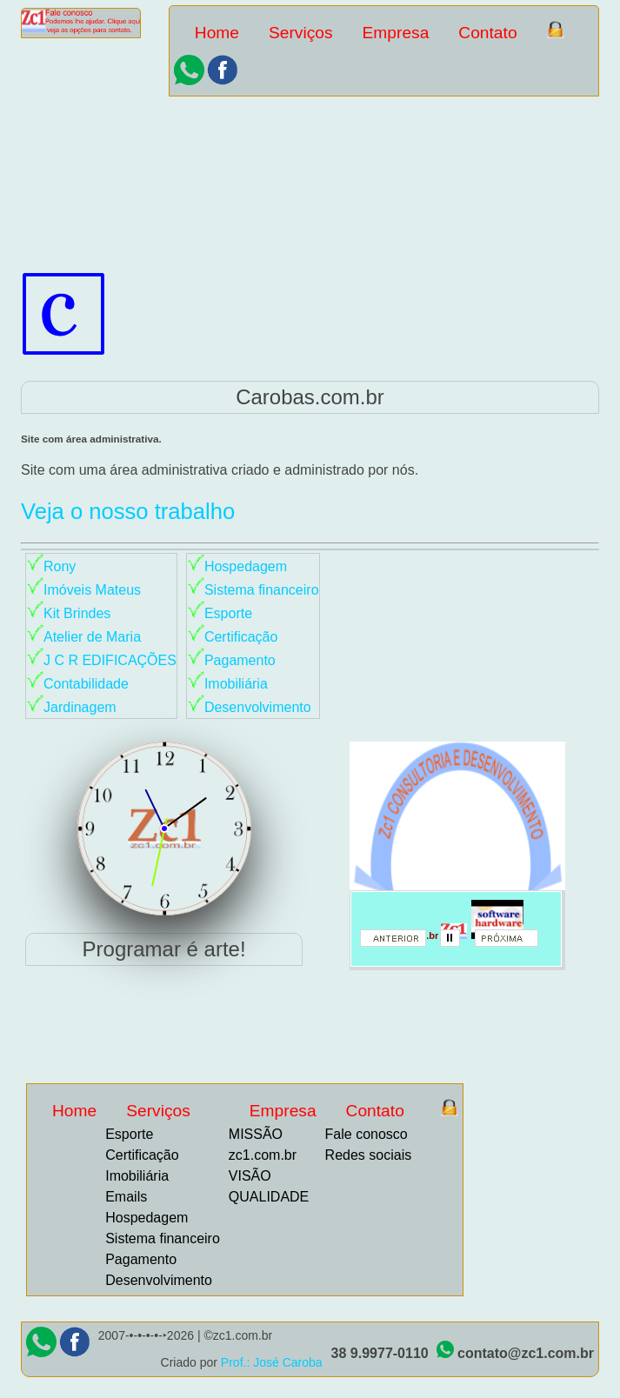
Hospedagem (245, 566)
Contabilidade (86, 683)
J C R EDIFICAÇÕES (110, 660)
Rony (59, 566)
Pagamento (240, 660)
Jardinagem (80, 707)
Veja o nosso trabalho (128, 511)
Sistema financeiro (261, 589)
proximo (514, 943)
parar (456, 943)
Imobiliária (236, 683)
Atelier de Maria (92, 636)
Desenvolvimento (257, 707)
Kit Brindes (76, 613)
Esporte (228, 613)
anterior (399, 943)
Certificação (240, 636)
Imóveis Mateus (92, 589)
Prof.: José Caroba (272, 1362)
